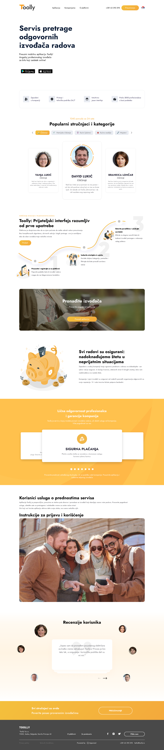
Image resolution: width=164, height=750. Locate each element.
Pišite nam (134, 734)
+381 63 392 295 (113, 7)
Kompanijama (70, 7)
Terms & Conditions (46, 743)
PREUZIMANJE (115, 710)
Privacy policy (24, 743)
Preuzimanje (130, 7)
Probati (25, 242)
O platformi (84, 7)
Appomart (91, 743)
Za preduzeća (86, 734)
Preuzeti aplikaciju (82, 319)
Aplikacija (56, 7)
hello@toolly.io (139, 743)
